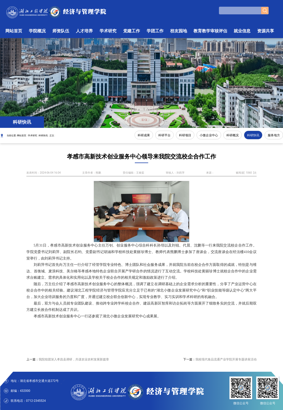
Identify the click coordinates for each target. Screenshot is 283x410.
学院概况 (37, 31)
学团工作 (155, 31)
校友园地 (178, 31)
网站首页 (13, 31)
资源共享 (265, 31)
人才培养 (84, 31)
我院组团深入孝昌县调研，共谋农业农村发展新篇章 (74, 359)
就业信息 (242, 31)
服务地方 (274, 135)
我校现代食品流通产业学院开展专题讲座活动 (226, 359)
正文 (52, 135)
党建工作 (131, 31)
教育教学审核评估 (210, 31)
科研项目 (185, 135)
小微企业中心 (209, 135)
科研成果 (144, 135)
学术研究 (108, 31)
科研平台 (164, 135)
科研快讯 (43, 135)
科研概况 (232, 135)
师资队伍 (60, 31)
